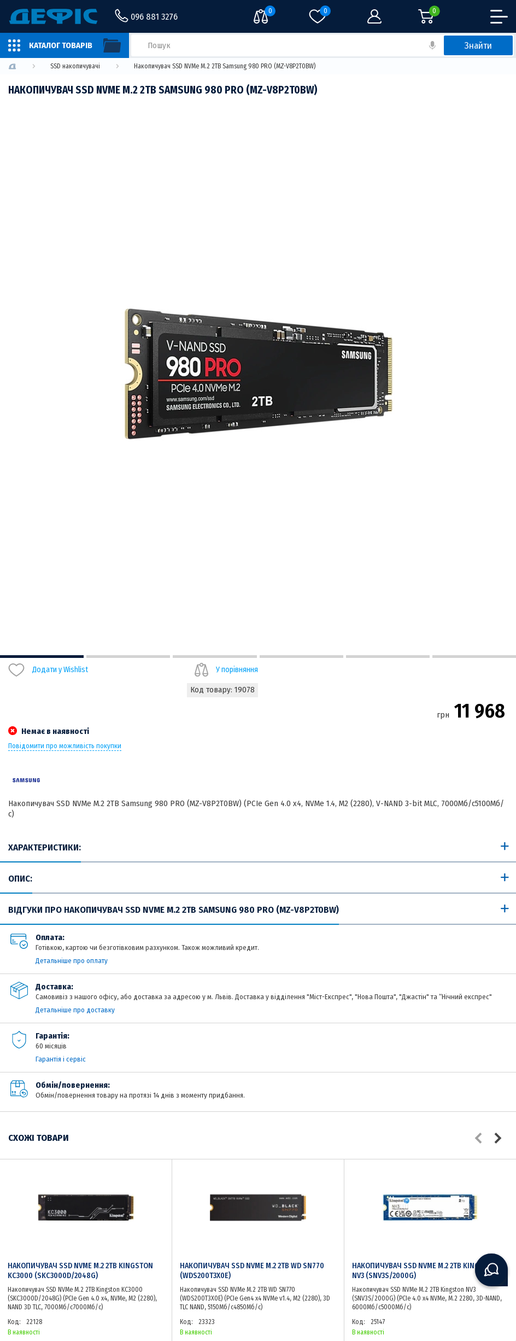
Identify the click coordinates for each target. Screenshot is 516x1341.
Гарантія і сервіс (61, 1059)
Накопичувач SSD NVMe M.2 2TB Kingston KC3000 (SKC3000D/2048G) (80, 1270)
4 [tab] (301, 656)
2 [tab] (128, 656)
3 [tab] (214, 656)
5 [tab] (388, 656)
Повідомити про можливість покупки (64, 746)
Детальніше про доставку (75, 1010)
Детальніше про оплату (72, 961)
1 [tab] (42, 656)
